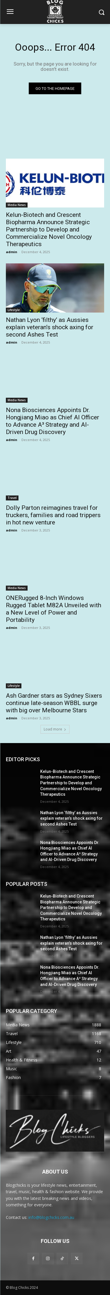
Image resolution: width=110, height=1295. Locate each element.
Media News (17, 205)
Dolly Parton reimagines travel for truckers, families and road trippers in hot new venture (53, 515)
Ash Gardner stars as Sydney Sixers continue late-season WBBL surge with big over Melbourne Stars (54, 703)
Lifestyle (14, 310)
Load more (55, 729)
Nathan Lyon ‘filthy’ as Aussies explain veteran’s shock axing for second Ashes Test (49, 327)
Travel (12, 498)
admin (11, 252)
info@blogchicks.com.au (51, 1217)
